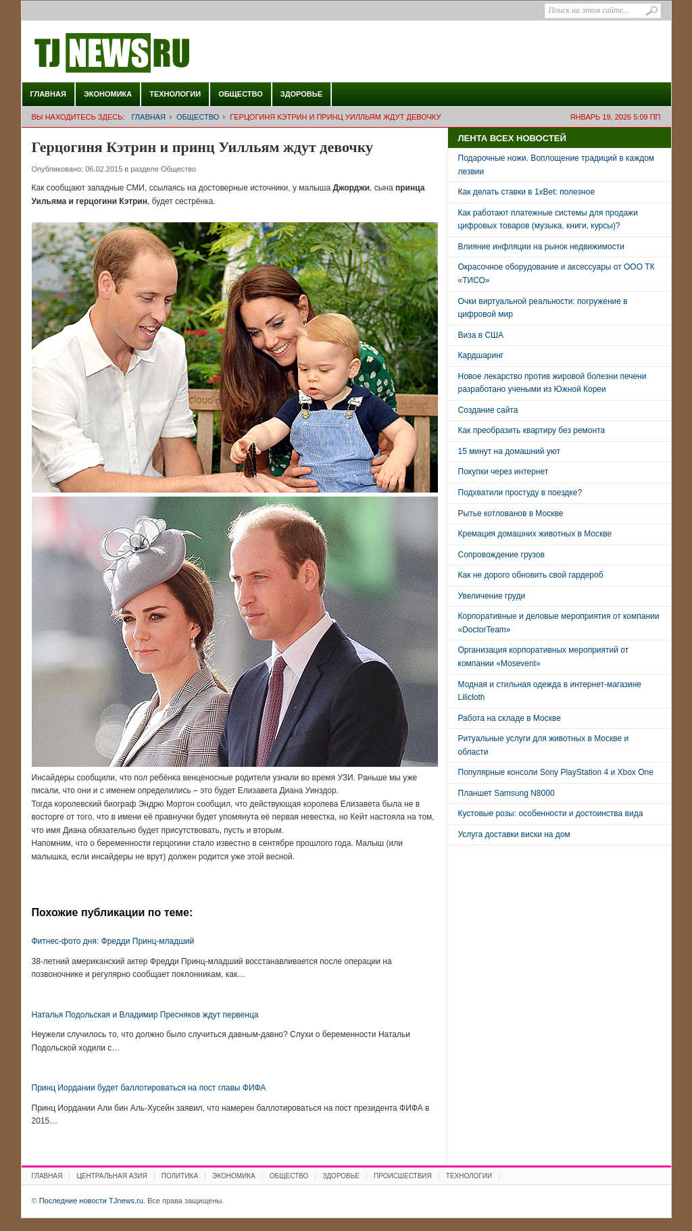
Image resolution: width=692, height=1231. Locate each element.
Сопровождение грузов (501, 554)
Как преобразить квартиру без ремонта (532, 430)
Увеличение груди (492, 596)
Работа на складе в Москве (509, 718)
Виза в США (481, 335)
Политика (180, 1176)
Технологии (175, 94)
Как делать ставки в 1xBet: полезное (526, 192)
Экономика (108, 94)
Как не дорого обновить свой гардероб (530, 575)
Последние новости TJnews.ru (150, 53)
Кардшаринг (481, 355)
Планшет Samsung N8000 (506, 793)
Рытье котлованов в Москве (511, 513)
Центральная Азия (111, 1176)
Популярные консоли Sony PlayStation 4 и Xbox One (555, 772)
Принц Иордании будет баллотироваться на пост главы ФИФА (149, 1087)
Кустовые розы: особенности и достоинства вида (550, 813)
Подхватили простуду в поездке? (520, 492)
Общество (240, 94)
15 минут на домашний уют (509, 451)
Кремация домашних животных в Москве (535, 533)
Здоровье (301, 94)
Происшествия (403, 1176)
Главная (48, 94)
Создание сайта (488, 410)
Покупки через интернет (503, 471)
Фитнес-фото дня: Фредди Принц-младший (113, 941)
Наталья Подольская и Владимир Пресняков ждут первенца (145, 1015)
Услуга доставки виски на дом (514, 834)
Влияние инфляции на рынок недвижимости (541, 246)
